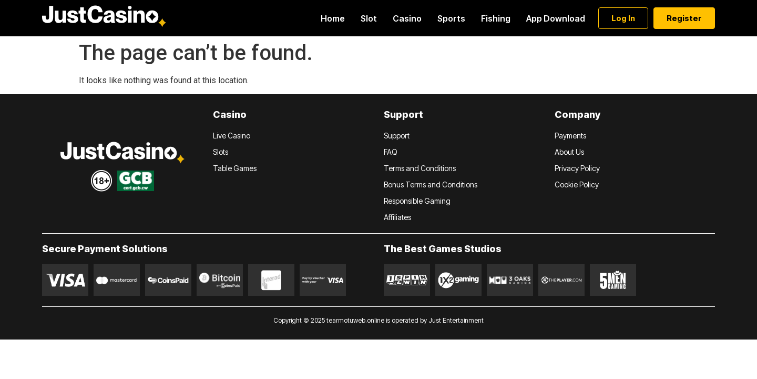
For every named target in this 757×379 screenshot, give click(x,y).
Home (333, 18)
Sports (451, 18)
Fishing (495, 18)
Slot (369, 18)
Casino (407, 18)
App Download (555, 18)
